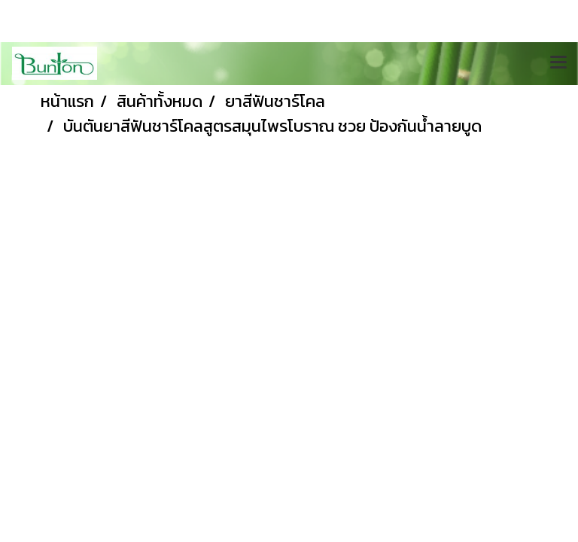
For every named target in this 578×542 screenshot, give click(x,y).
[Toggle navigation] (558, 63)
